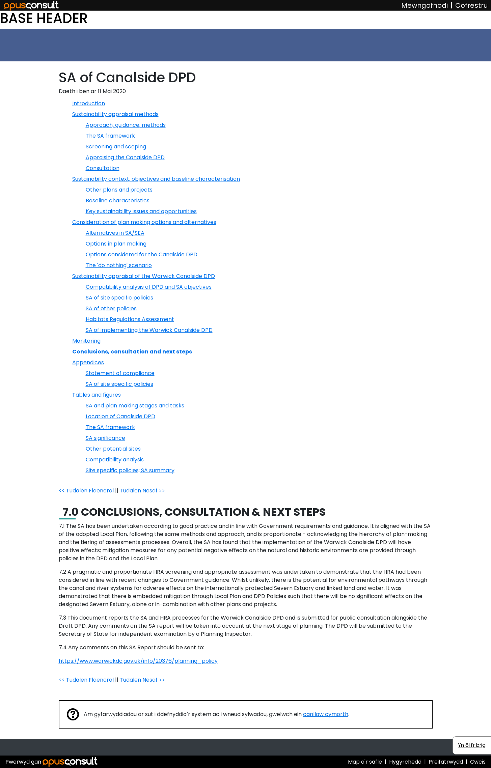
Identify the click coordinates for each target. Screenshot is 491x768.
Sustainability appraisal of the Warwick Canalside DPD (143, 276)
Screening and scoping (116, 146)
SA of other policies (111, 308)
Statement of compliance (120, 373)
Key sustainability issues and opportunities (141, 211)
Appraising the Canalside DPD (125, 157)
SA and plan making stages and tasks (135, 405)
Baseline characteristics (117, 200)
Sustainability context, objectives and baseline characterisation (156, 179)
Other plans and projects (119, 190)
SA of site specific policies (119, 298)
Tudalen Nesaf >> (142, 490)
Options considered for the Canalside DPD (141, 254)
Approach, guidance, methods (126, 125)
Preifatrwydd (446, 762)
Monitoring (86, 341)
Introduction (88, 103)
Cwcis (478, 762)
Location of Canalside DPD (120, 416)
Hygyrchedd (405, 762)
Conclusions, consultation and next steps (132, 351)
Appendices (88, 362)
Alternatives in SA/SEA (115, 233)
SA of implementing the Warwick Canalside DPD (149, 330)
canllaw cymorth (325, 714)
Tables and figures (96, 395)
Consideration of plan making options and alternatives (144, 222)
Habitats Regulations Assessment (130, 319)
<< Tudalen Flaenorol (86, 490)
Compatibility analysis (115, 459)
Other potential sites (113, 449)
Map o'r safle (365, 762)
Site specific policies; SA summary (130, 470)
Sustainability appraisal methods (115, 114)
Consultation (102, 168)
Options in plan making (116, 244)
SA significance (105, 438)
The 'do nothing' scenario (119, 265)
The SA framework (110, 136)
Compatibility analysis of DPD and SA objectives (149, 287)
